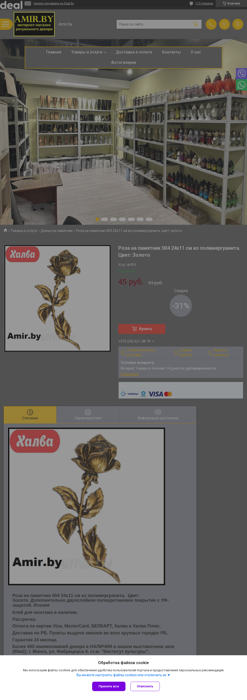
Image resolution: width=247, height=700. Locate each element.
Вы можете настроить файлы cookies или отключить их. (122, 675)
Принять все (109, 686)
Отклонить (145, 686)
